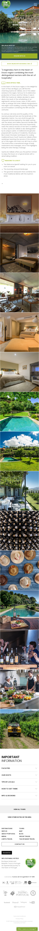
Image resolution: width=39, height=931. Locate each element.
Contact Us (19, 844)
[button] (19, 768)
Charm (22, 16)
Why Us (4, 831)
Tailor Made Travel (27, 839)
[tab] (19, 768)
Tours (21, 828)
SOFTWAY (22, 923)
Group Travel (24, 836)
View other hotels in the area (19, 817)
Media (4, 836)
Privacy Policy (19, 919)
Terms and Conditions (19, 916)
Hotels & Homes (12, 16)
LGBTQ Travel (7, 839)
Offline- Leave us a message (26, 929)
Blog (21, 834)
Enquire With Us (19, 56)
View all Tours (19, 809)
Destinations (7, 828)
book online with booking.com (19, 64)
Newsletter (7, 853)
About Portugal (8, 834)
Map (20, 831)
